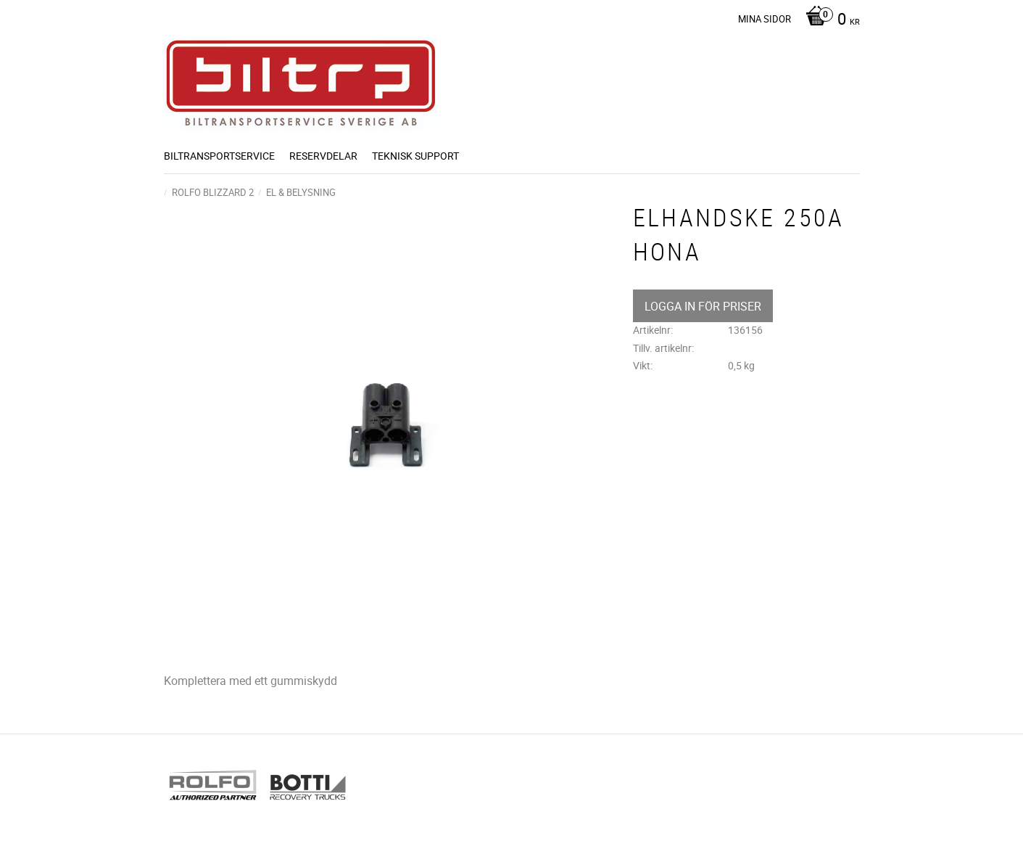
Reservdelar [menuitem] (323, 156)
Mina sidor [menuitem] (764, 18)
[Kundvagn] (829, 20)
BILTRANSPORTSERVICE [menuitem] (219, 156)
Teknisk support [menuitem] (415, 156)
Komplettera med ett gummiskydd (250, 681)
